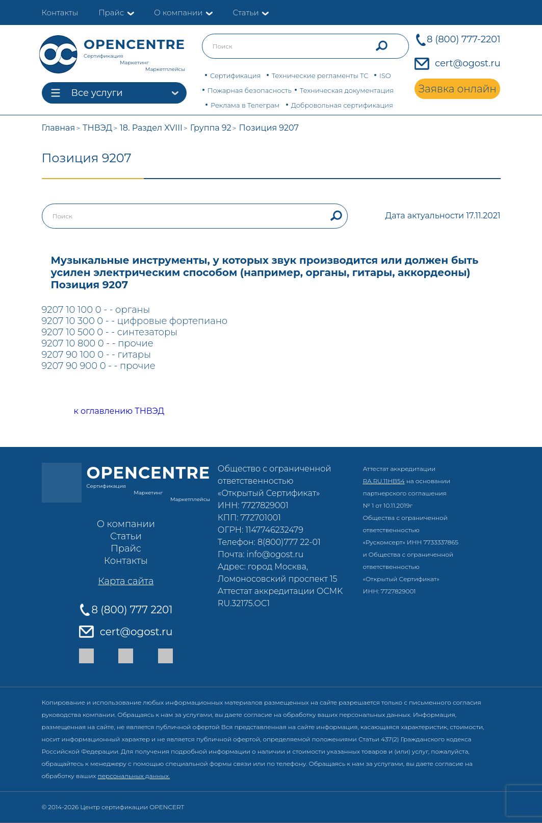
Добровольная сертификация (342, 105)
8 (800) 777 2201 (131, 610)
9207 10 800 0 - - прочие (97, 343)
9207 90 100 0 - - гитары (96, 354)
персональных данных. (134, 776)
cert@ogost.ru (468, 63)
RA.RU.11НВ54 (384, 481)
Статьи (246, 12)
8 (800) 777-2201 (463, 39)
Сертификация (235, 75)
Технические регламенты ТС (320, 75)
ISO (385, 75)
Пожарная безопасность (250, 90)
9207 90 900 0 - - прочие (99, 365)
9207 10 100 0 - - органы (96, 309)
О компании (178, 12)
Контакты (60, 12)
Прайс (111, 12)
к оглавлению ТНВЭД (108, 411)
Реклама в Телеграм (245, 105)
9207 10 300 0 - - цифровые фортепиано (135, 321)
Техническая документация (347, 90)
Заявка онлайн (458, 89)
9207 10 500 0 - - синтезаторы (110, 332)
